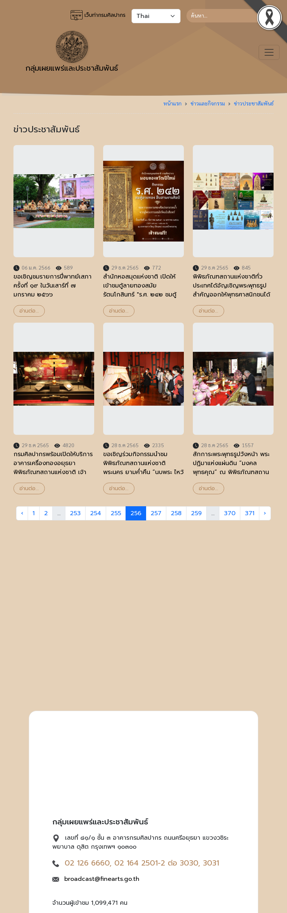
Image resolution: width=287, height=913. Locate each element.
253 (75, 513)
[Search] (230, 15)
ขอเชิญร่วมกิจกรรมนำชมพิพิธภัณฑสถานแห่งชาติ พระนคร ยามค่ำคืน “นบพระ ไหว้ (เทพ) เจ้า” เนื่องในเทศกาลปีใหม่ (143, 472)
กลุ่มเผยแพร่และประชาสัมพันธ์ (71, 52)
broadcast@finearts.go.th (101, 878)
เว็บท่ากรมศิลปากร (98, 15)
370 (229, 513)
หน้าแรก (172, 103)
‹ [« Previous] (22, 513)
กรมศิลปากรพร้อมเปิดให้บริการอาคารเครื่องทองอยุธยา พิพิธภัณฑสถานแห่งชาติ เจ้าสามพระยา (53, 468)
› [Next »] (265, 513)
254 (95, 513)
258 (176, 513)
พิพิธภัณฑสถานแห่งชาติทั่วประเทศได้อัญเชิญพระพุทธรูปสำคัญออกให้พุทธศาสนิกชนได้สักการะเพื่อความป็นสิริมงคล (231, 290)
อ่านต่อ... (29, 311)
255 (116, 513)
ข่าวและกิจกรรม (208, 103)
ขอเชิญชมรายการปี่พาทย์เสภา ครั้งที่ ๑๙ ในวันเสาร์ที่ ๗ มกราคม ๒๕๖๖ (52, 285)
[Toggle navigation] (269, 52)
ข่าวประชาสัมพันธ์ (254, 103)
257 (156, 513)
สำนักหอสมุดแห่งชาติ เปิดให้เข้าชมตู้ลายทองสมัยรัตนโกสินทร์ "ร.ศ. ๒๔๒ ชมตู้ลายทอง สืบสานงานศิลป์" (139, 290)
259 (196, 513)
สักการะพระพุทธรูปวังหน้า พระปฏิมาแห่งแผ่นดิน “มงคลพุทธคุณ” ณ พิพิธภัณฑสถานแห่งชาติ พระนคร (231, 468)
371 (249, 513)
